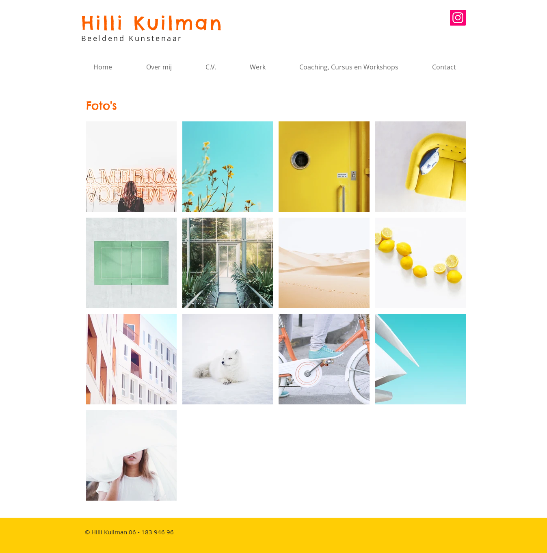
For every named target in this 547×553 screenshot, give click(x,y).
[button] (257, 67)
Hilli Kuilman (152, 23)
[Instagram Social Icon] (458, 18)
